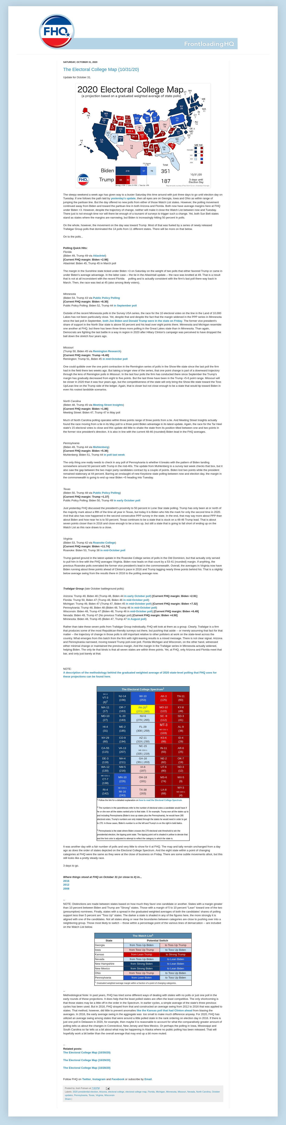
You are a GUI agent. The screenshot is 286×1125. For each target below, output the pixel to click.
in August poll (136, 619)
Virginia (99, 1095)
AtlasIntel (99, 255)
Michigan (160, 1091)
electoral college (116, 1091)
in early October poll (127, 500)
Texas (91, 1095)
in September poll (125, 305)
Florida (151, 1091)
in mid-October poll (115, 358)
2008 (66, 888)
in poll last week (114, 454)
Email (148, 1079)
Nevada (191, 1091)
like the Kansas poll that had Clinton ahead (165, 1010)
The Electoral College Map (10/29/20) (86, 1060)
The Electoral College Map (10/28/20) (86, 1067)
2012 (66, 884)
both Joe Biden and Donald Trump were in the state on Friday (142, 320)
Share (68, 1099)
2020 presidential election (85, 1091)
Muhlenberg (101, 447)
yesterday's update (123, 198)
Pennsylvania (80, 1095)
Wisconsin (109, 1095)
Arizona (103, 1091)
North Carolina (203, 1091)
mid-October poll (141, 611)
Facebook (118, 1079)
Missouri (182, 1091)
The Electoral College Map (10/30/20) (86, 1052)
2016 (66, 880)
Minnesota (171, 1091)
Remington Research (106, 351)
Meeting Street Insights (108, 404)
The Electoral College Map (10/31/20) (101, 69)
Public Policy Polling (106, 297)
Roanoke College (104, 542)
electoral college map (136, 1091)
